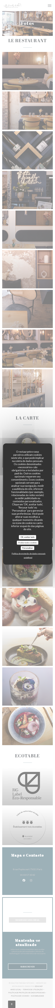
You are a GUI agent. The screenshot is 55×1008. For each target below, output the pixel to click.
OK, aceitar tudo (28, 537)
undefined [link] (28, 557)
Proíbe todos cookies (27, 542)
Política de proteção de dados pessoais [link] (28, 553)
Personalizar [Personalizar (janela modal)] (27, 548)
